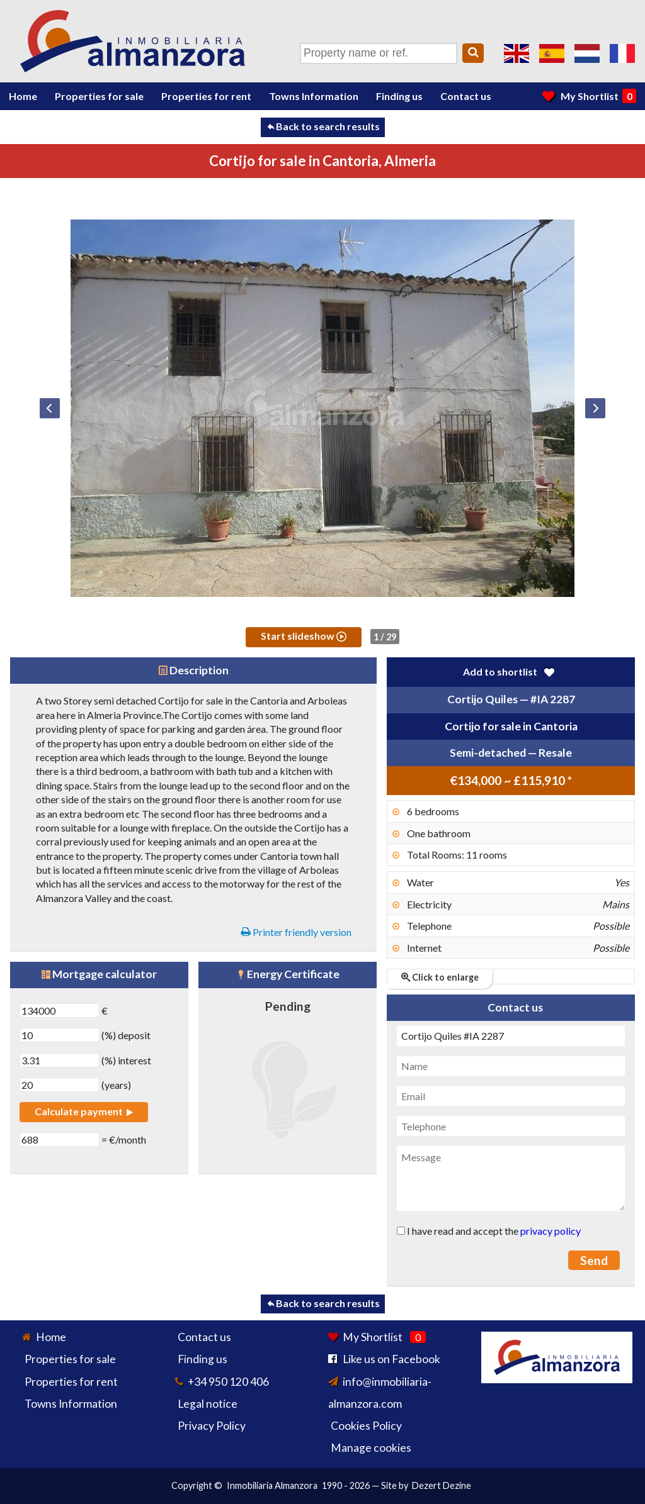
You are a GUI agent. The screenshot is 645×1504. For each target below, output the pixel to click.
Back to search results (323, 126)
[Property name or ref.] (378, 53)
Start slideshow (303, 636)
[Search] (473, 53)
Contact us (465, 96)
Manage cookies (371, 1447)
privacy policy (550, 1231)
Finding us (399, 96)
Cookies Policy (366, 1425)
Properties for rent (206, 96)
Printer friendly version (296, 932)
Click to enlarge (440, 977)
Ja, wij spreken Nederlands (587, 53)
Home (23, 96)
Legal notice (207, 1403)
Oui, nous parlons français (622, 53)
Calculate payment (84, 1111)
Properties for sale (99, 96)
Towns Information (313, 96)
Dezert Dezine (441, 1485)
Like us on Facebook (391, 1359)
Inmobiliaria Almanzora (272, 1485)
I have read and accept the (489, 1231)
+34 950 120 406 (228, 1381)
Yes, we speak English (516, 53)
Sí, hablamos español (551, 53)
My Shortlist (589, 96)
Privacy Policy (212, 1425)
